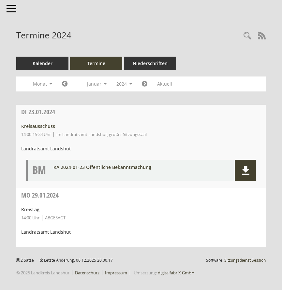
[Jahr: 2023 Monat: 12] (64, 84)
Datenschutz (87, 273)
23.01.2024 (38, 111)
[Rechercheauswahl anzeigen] (247, 36)
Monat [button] (42, 84)
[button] (245, 170)
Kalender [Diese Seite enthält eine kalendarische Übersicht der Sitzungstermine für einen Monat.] (42, 63)
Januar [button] (97, 84)
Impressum (116, 273)
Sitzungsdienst (245, 260)
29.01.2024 (40, 195)
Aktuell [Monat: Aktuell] (164, 84)
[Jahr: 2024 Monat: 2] (144, 84)
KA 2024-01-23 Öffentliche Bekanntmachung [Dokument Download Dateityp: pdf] (102, 167)
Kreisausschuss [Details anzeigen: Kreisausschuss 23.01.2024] (38, 126)
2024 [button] (124, 84)
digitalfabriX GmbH (176, 273)
